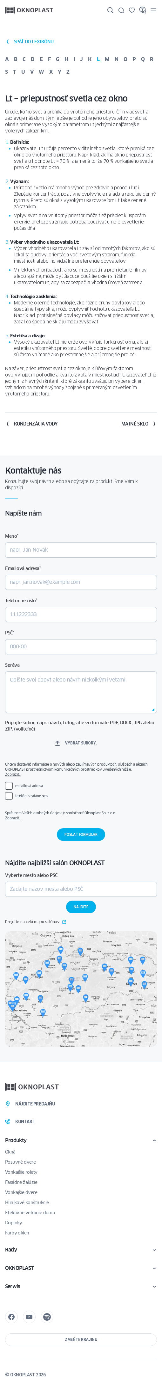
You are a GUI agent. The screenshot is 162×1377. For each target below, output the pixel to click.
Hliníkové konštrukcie (27, 1202)
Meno (11, 536)
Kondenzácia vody (31, 424)
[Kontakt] (121, 10)
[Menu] (153, 10)
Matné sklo (139, 424)
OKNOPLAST (19, 1268)
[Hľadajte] (110, 10)
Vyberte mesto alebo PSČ (31, 875)
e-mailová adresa (29, 785)
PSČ (9, 633)
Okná (10, 1152)
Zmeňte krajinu (81, 1339)
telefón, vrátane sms (31, 795)
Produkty (16, 1140)
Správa (12, 665)
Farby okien (17, 1233)
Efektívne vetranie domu (30, 1212)
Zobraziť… (13, 774)
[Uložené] (131, 10)
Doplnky (13, 1223)
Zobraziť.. (13, 818)
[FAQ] (142, 10)
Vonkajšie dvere (21, 1192)
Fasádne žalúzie (21, 1182)
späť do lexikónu (29, 42)
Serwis (12, 1286)
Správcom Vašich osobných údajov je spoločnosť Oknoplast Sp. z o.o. (81, 816)
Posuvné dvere (20, 1162)
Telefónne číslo (21, 600)
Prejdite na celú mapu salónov (35, 922)
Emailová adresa (23, 568)
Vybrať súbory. (81, 743)
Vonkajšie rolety (21, 1172)
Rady (11, 1249)
